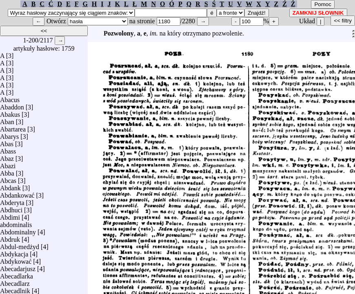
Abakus (10, 112)
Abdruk (10, 237)
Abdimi (10, 215)
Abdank (10, 186)
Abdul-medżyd (19, 244)
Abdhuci (11, 208)
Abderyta (12, 200)
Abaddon (12, 105)
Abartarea (13, 127)
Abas (6, 141)
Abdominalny (18, 230)
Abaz (7, 156)
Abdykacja (14, 252)
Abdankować (17, 193)
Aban (7, 119)
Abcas (8, 178)
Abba (7, 171)
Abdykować (15, 259)
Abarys (9, 134)
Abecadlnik (15, 288)
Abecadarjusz (18, 266)
